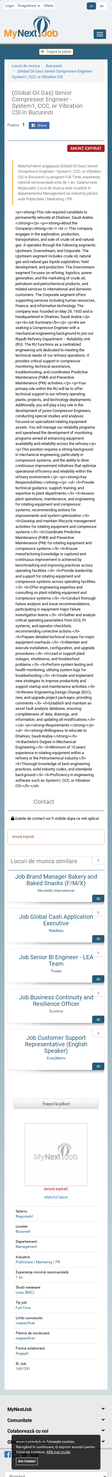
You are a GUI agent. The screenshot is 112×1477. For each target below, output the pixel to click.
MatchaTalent (56, 1197)
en (102, 6)
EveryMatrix (56, 1058)
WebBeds (56, 931)
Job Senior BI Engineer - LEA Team (56, 960)
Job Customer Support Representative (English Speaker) (56, 1044)
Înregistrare (29, 6)
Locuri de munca (26, 66)
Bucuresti (54, 66)
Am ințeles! (27, 1461)
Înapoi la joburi (56, 51)
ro (91, 6)
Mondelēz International (56, 890)
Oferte (48, 6)
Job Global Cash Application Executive (56, 920)
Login (9, 6)
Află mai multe (58, 1452)
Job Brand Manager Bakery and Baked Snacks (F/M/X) (56, 880)
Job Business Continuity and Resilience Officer (56, 1000)
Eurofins (56, 1011)
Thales (56, 971)
